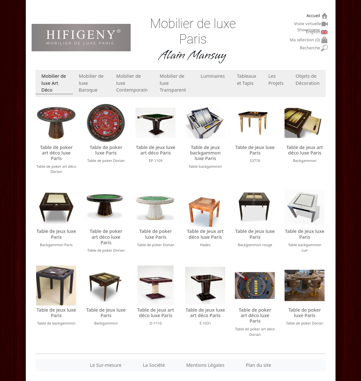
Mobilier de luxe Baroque (91, 83)
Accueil (314, 15)
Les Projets (276, 79)
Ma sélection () (306, 39)
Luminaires (213, 76)
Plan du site (258, 365)
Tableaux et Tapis (246, 79)
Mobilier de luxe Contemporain (131, 83)
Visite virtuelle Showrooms (308, 24)
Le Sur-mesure (106, 365)
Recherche (310, 48)
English (314, 32)
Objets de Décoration (307, 79)
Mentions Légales (205, 365)
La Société (154, 365)
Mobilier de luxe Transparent (173, 83)
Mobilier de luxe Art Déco (53, 83)
